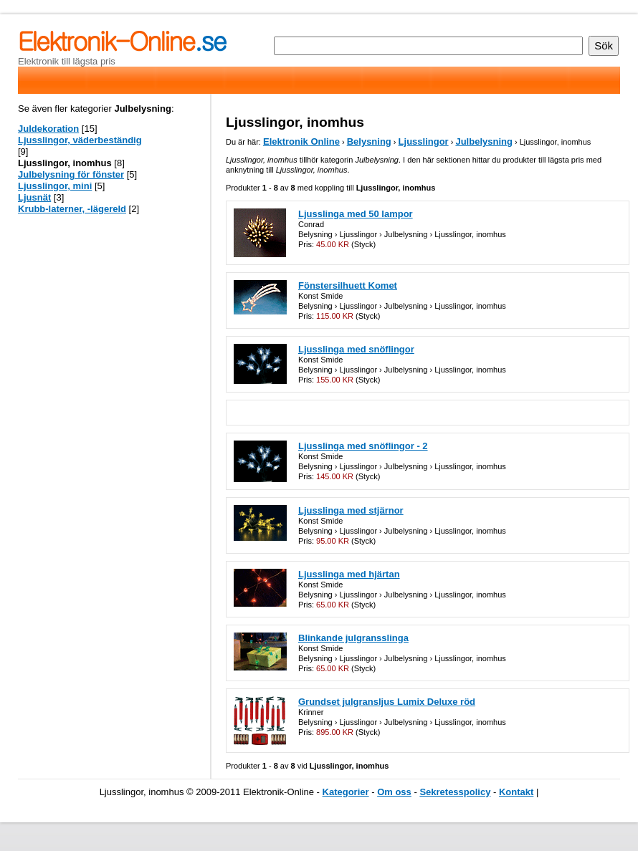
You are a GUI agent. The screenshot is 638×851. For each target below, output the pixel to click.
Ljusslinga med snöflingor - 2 (363, 446)
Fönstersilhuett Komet (347, 285)
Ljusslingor (424, 141)
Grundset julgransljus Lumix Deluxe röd (386, 701)
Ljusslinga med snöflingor (356, 349)
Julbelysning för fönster (71, 174)
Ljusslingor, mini (55, 186)
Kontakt (516, 792)
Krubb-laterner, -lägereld (72, 208)
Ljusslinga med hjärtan (349, 574)
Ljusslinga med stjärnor (351, 510)
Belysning (369, 141)
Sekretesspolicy (454, 792)
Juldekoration (48, 128)
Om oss (394, 792)
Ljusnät (34, 197)
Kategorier (346, 792)
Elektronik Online (301, 141)
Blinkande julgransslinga (353, 638)
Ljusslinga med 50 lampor (355, 213)
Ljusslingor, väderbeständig (80, 140)
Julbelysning (483, 141)
